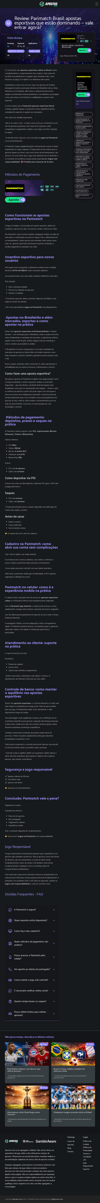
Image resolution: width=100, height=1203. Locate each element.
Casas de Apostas (70, 1143)
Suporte (86, 1169)
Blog (69, 1148)
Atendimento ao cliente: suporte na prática (82, 165)
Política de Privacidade (87, 1149)
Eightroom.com (57, 1199)
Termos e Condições (87, 1155)
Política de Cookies (87, 1143)
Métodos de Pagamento (80, 114)
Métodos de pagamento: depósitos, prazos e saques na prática (83, 143)
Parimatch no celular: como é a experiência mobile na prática (83, 158)
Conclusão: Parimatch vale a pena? (83, 186)
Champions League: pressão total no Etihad (73, 1112)
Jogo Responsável (81, 191)
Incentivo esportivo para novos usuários (83, 127)
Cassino (70, 1151)
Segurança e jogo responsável (81, 180)
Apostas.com (17, 1199)
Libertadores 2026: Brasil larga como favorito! (23, 1113)
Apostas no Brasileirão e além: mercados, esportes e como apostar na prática (83, 134)
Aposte (85, 50)
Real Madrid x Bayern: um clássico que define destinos (23, 1070)
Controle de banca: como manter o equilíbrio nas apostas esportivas (83, 173)
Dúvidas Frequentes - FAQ (83, 195)
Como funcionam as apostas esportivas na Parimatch (83, 121)
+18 (84, 1160)
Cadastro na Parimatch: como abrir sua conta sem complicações (83, 151)
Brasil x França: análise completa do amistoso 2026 (69, 1070)
